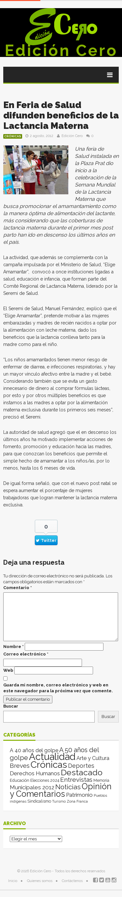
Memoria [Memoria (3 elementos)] (101, 780)
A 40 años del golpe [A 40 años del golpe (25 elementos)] (34, 750)
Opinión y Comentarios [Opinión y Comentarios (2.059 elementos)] (61, 790)
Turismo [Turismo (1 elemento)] (59, 801)
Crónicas (12, 136)
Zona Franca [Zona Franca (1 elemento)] (77, 801)
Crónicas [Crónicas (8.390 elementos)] (49, 764)
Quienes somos (39, 881)
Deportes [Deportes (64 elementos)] (81, 765)
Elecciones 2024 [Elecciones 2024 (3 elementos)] (44, 780)
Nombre (13, 646)
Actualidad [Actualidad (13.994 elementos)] (52, 756)
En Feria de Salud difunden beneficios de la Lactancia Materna (61, 115)
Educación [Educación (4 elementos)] (19, 780)
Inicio (12, 881)
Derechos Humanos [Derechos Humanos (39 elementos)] (35, 773)
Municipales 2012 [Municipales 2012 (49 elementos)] (32, 787)
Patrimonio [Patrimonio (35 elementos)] (79, 795)
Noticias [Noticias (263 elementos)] (68, 787)
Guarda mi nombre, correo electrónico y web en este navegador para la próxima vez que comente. (58, 688)
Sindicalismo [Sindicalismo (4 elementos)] (39, 801)
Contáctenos (72, 881)
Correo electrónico (25, 654)
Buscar (10, 706)
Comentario (17, 587)
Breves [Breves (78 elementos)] (20, 765)
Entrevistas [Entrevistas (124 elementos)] (76, 779)
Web (8, 670)
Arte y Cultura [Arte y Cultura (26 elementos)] (92, 758)
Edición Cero (61, 50)
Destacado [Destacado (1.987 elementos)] (81, 772)
